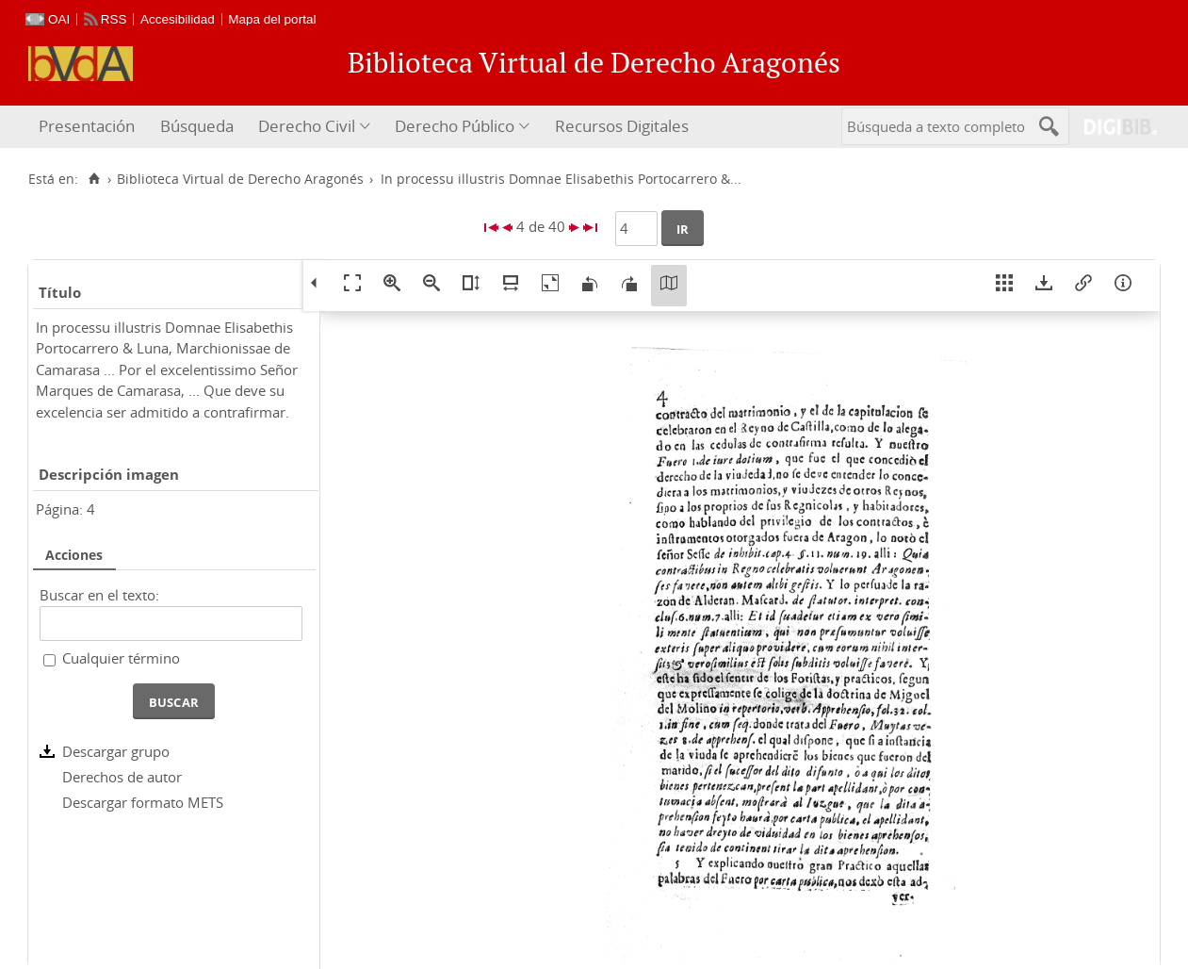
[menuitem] (89, 127)
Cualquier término (121, 658)
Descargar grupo (116, 751)
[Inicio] (94, 179)
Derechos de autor (122, 776)
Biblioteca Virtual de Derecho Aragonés (240, 179)
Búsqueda (197, 126)
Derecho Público (454, 126)
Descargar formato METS (142, 802)
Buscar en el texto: (99, 594)
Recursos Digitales (622, 126)
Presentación (87, 126)
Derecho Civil (306, 126)
